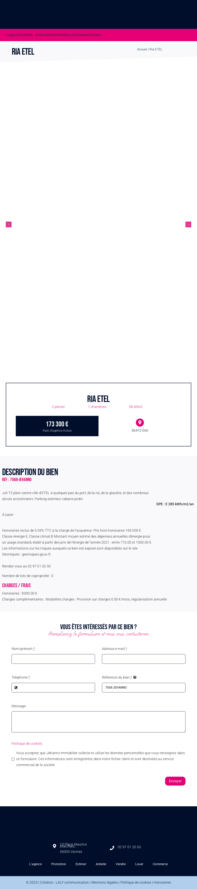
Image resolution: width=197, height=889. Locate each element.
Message (19, 706)
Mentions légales (105, 882)
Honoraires (162, 882)
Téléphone (21, 677)
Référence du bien (117, 677)
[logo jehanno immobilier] (98, 810)
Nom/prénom (23, 649)
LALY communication (72, 882)
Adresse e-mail (114, 649)
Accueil (142, 49)
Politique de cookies (27, 743)
